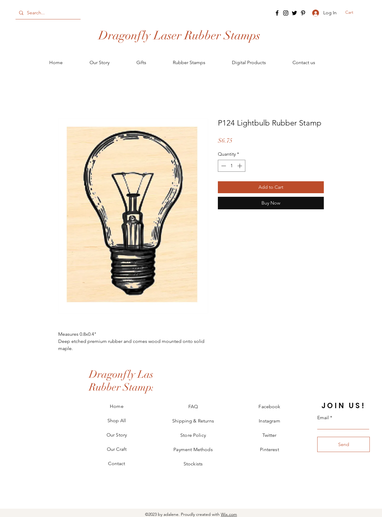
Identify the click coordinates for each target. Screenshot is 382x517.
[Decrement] (223, 165)
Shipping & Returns (193, 421)
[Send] (343, 444)
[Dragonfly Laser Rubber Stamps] (179, 35)
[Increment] (240, 165)
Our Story (117, 435)
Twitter (269, 435)
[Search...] (47, 13)
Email (323, 417)
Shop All (116, 420)
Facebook (269, 406)
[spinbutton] (231, 165)
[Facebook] (277, 13)
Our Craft (117, 449)
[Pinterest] (303, 13)
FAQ (193, 406)
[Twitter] (294, 13)
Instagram (269, 421)
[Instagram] (285, 13)
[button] (352, 12)
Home (117, 406)
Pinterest (269, 449)
